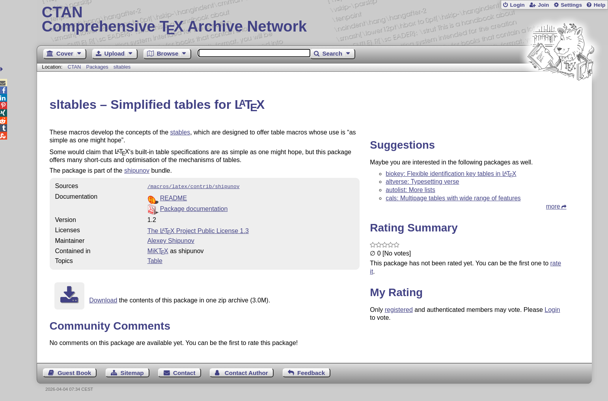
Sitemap (132, 372)
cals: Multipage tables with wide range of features (453, 198)
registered (399, 309)
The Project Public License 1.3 (198, 230)
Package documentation (194, 208)
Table (154, 260)
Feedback (311, 372)
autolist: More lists (410, 190)
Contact (184, 372)
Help (600, 5)
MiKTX (157, 250)
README (173, 197)
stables (180, 132)
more (553, 206)
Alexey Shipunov (170, 240)
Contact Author (246, 372)
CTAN (74, 67)
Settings (571, 5)
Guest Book (74, 372)
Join (543, 5)
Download (103, 299)
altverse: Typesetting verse (422, 181)
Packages (98, 67)
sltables (122, 67)
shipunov (136, 170)
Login (517, 5)
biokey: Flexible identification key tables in (451, 173)
